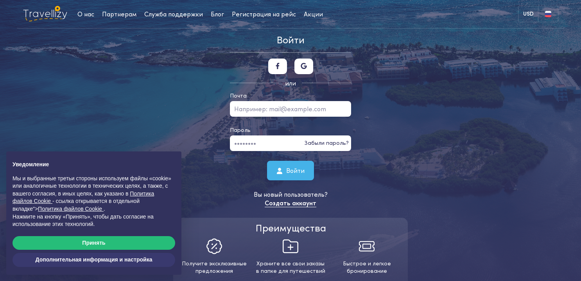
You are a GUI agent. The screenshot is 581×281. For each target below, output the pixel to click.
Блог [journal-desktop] (217, 14)
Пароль (240, 129)
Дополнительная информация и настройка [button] (94, 259)
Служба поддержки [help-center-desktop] (173, 14)
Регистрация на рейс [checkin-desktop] (264, 14)
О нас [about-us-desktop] (85, 14)
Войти (290, 170)
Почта (238, 95)
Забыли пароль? (327, 142)
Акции (313, 14)
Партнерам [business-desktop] (119, 14)
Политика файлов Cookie (71, 209)
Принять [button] (93, 243)
